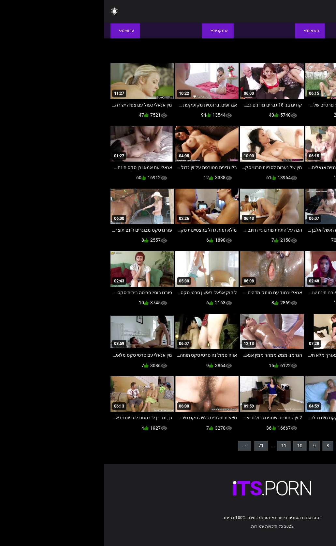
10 (195, 445)
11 (180, 445)
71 (157, 445)
